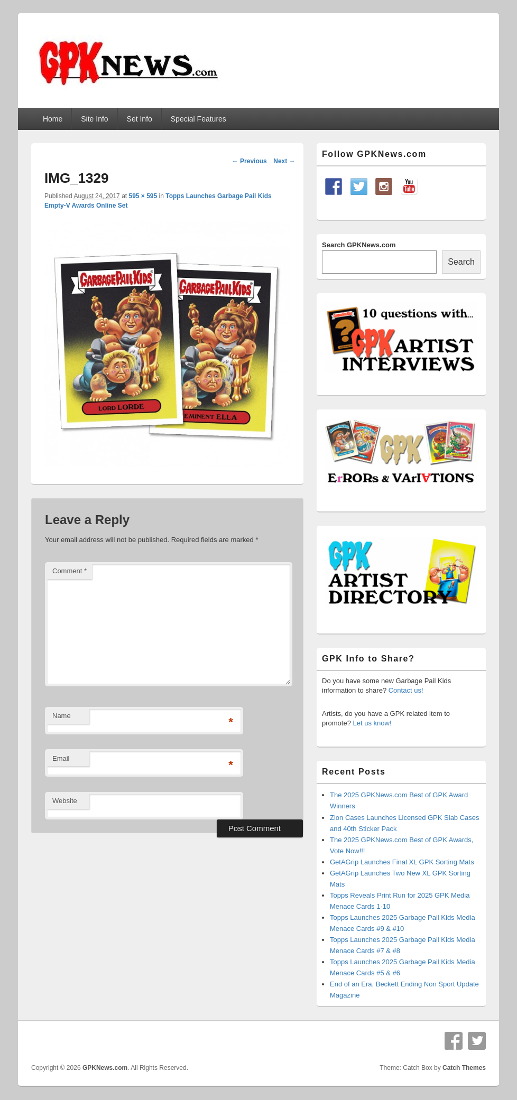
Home (52, 119)
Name (61, 716)
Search (461, 261)
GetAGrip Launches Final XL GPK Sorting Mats (402, 862)
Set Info (139, 119)
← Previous (249, 161)
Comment (69, 571)
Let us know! (372, 723)
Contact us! (406, 690)
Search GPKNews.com (358, 245)
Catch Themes (464, 1067)
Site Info (94, 119)
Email (61, 758)
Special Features (198, 119)
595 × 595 (142, 196)
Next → (284, 161)
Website (64, 801)
